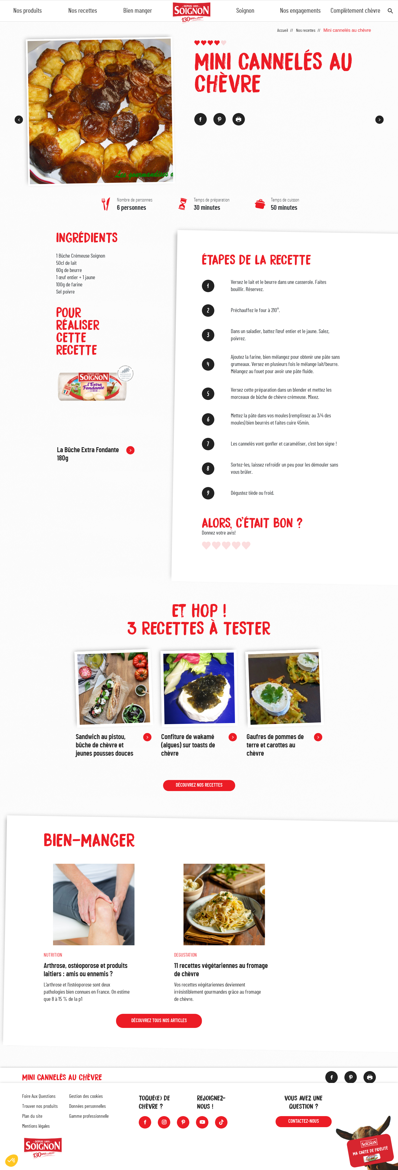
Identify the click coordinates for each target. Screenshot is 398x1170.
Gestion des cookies (86, 1096)
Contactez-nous (303, 1121)
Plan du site (32, 1116)
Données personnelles (87, 1106)
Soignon (245, 10)
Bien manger (137, 10)
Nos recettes (82, 10)
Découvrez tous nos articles (159, 1022)
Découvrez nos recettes (199, 786)
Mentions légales (36, 1126)
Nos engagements (300, 10)
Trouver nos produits (40, 1106)
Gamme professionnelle (89, 1116)
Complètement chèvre (355, 10)
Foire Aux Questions (39, 1096)
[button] (11, 1160)
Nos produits (27, 10)
